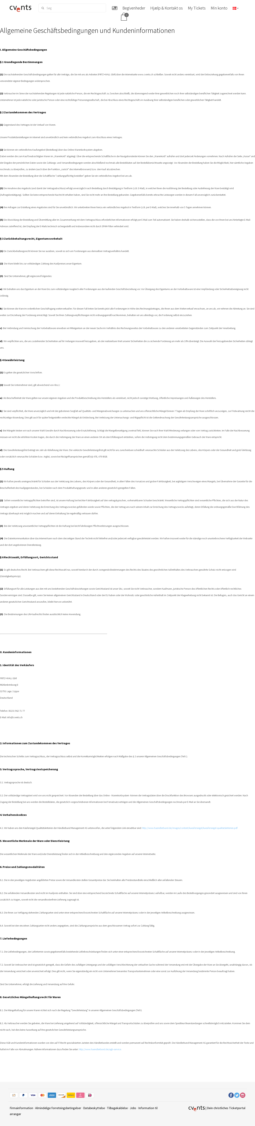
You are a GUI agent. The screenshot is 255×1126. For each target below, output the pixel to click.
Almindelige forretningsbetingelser (58, 1108)
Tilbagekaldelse (117, 1108)
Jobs (133, 1108)
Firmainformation (21, 1108)
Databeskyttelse (94, 1108)
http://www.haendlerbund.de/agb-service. (100, 1049)
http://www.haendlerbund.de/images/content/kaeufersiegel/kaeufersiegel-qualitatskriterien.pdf (190, 828)
